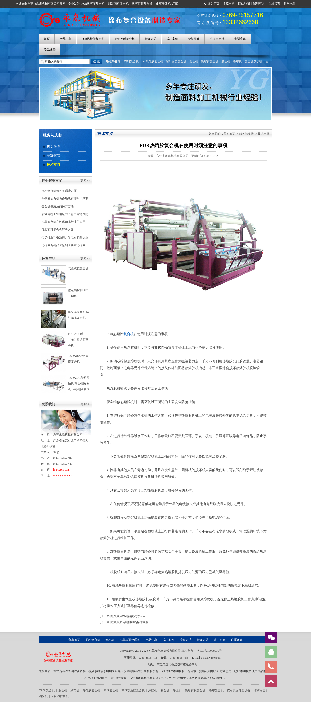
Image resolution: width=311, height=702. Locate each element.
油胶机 (43, 696)
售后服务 (53, 147)
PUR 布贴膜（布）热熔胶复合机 (78, 339)
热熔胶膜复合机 (124, 39)
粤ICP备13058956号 (209, 650)
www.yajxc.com (62, 475)
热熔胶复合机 (209, 61)
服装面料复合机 (118, 3)
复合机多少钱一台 (256, 61)
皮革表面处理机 (130, 640)
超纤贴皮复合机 (176, 61)
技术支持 (53, 165)
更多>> (85, 180)
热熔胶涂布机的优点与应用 (128, 616)
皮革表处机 (163, 3)
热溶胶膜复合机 (142, 3)
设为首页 (213, 3)
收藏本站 (228, 3)
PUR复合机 (111, 690)
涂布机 (237, 61)
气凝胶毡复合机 (78, 268)
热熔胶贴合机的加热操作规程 (129, 622)
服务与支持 (217, 39)
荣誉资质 (194, 39)
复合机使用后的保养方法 (58, 206)
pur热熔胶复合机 (152, 61)
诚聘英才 (259, 3)
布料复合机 (131, 61)
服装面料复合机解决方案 (58, 229)
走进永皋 (240, 39)
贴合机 (225, 61)
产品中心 (65, 39)
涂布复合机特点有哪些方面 (59, 191)
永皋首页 (74, 640)
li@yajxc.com (61, 469)
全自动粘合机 (60, 696)
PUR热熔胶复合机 (92, 39)
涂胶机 (152, 690)
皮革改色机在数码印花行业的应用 (63, 222)
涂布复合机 (216, 690)
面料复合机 (93, 640)
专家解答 (53, 156)
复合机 (193, 61)
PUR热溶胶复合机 (92, 3)
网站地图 (244, 3)
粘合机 (165, 690)
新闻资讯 (150, 39)
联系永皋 (289, 3)
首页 (47, 39)
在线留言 (274, 3)
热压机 (177, 690)
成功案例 (172, 39)
